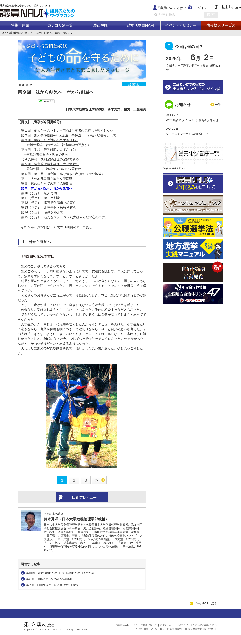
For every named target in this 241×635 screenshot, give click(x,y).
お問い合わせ (167, 625)
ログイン (200, 8)
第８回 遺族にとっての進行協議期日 (50, 579)
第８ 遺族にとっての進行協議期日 (47, 183)
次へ (97, 480)
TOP (3, 32)
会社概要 (143, 629)
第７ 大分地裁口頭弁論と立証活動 (47, 178)
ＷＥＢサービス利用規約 (168, 629)
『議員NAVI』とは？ (171, 8)
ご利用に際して (148, 625)
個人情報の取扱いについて (202, 629)
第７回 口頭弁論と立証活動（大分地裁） (52, 585)
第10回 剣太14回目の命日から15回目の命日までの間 (60, 573)
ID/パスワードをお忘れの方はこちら (197, 625)
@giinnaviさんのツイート (177, 168)
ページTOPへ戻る (205, 603)
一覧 (218, 104)
